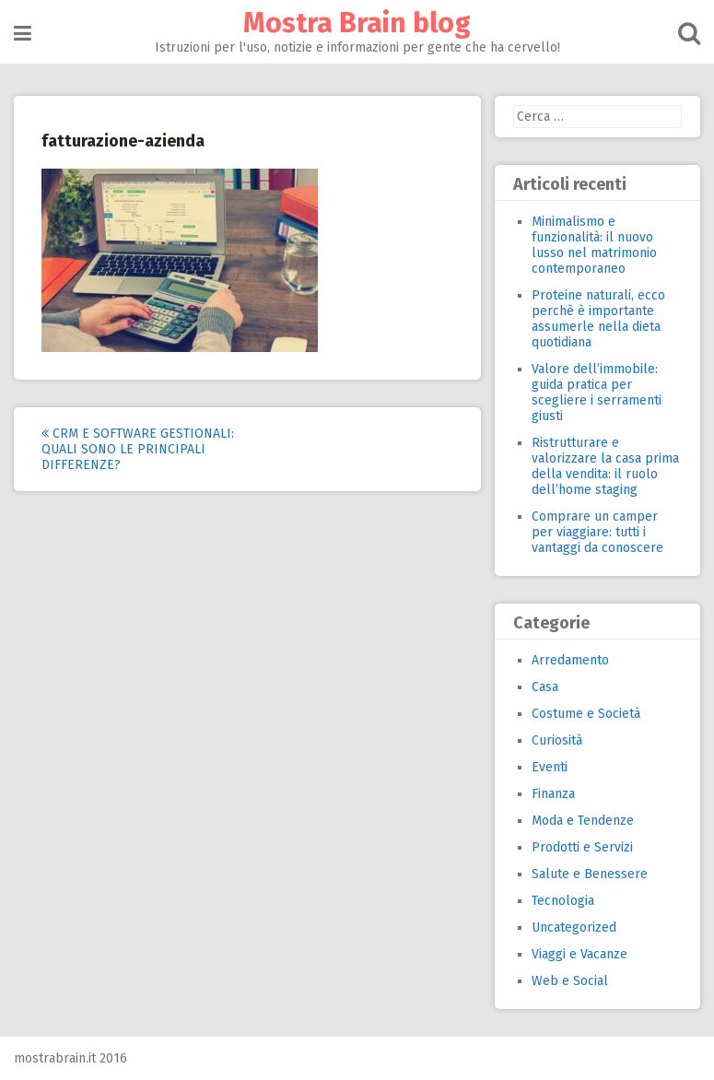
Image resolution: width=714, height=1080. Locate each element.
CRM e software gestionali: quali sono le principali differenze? (137, 449)
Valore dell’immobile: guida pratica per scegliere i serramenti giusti (596, 392)
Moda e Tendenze (583, 820)
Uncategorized (574, 927)
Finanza (553, 794)
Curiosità (557, 740)
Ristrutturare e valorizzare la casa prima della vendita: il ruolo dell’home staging (605, 466)
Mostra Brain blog (357, 23)
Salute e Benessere (590, 874)
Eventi (550, 767)
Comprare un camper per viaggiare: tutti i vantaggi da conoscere (597, 532)
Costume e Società (586, 714)
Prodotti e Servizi (582, 847)
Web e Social (570, 981)
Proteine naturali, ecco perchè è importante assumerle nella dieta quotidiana (598, 319)
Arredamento (570, 660)
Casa (545, 687)
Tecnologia (563, 901)
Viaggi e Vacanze (579, 954)
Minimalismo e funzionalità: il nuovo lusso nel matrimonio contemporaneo (594, 245)
